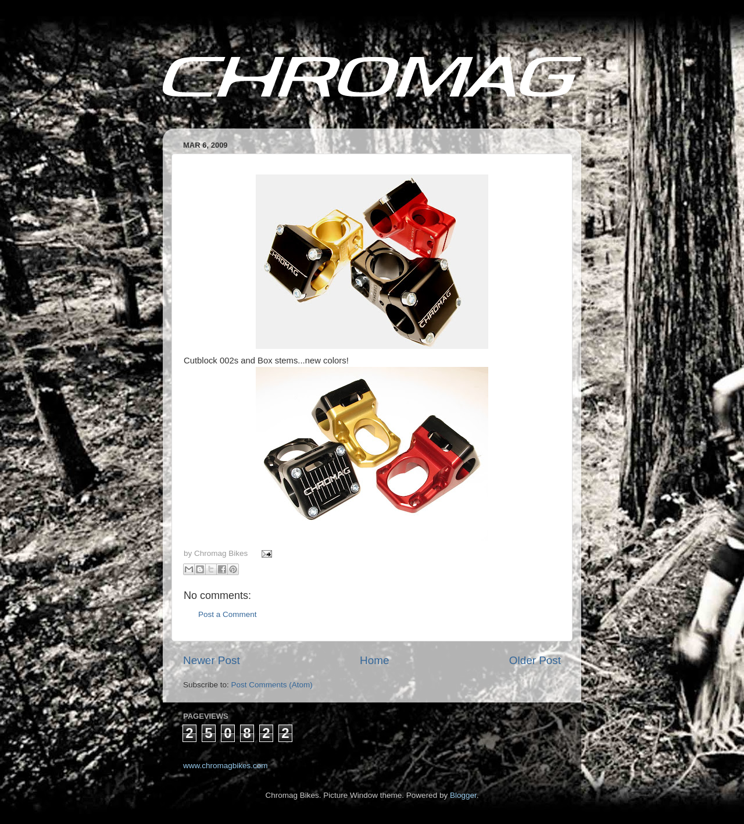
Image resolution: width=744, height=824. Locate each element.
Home (374, 660)
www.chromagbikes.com (225, 765)
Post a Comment (227, 614)
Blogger (463, 795)
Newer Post (211, 660)
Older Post (535, 660)
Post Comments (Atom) (272, 684)
